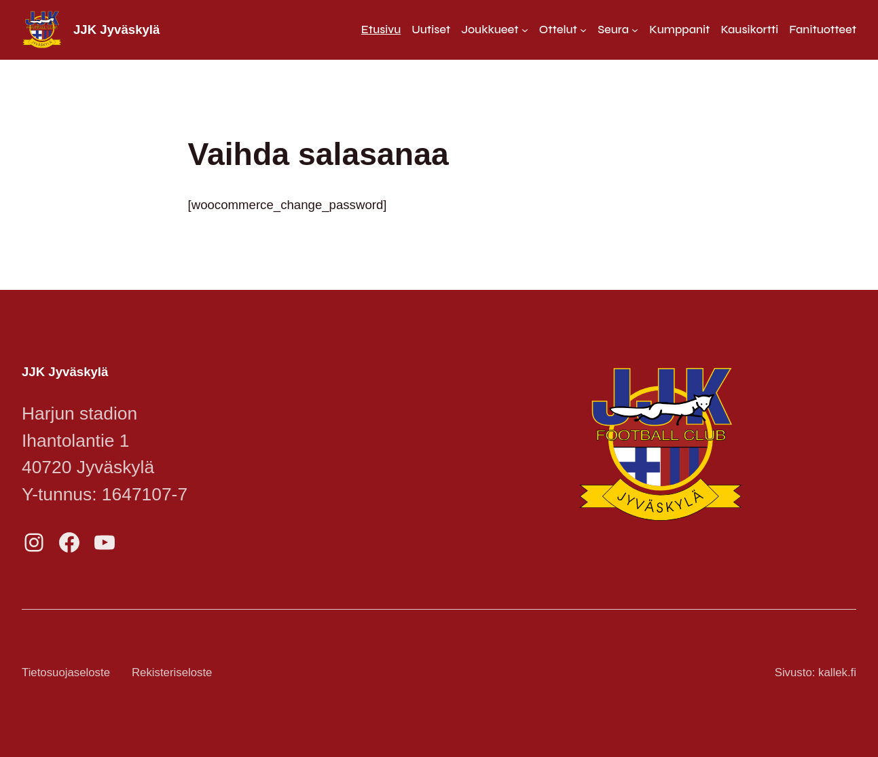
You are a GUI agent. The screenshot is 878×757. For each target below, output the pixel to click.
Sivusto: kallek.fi (815, 672)
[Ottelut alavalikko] (563, 29)
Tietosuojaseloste (66, 672)
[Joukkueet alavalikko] (494, 29)
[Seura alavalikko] (618, 29)
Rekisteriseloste (172, 672)
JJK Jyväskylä (116, 29)
